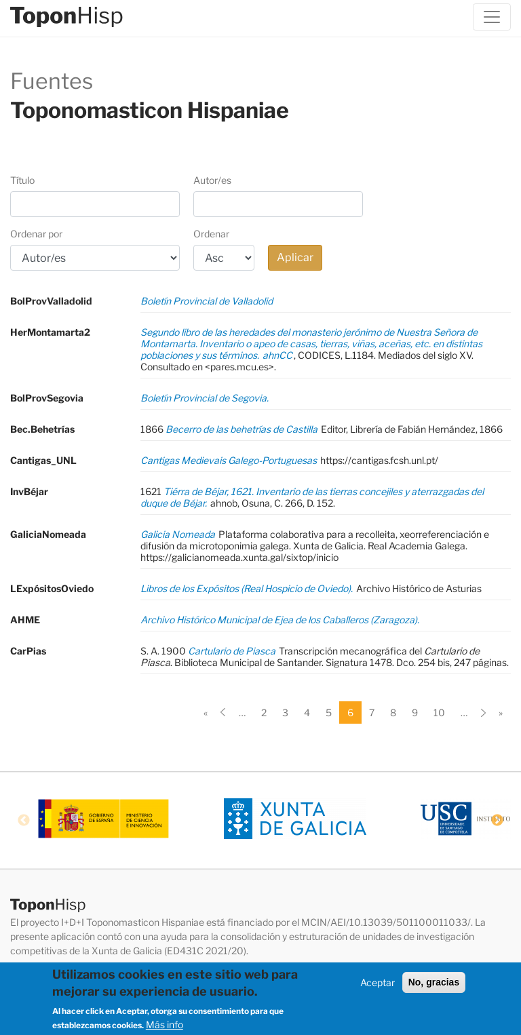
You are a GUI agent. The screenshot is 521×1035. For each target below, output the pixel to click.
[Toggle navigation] (492, 17)
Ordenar (211, 233)
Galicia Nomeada (177, 534)
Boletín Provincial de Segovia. (204, 398)
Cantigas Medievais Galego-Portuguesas (228, 460)
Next (497, 820)
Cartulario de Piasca (231, 651)
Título (22, 180)
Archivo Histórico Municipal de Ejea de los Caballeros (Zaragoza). (279, 619)
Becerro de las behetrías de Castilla (241, 429)
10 (439, 712)
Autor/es (212, 180)
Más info (164, 1026)
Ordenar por (36, 233)
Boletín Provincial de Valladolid (206, 301)
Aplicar (295, 257)
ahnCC (277, 355)
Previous (24, 820)
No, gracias (433, 983)
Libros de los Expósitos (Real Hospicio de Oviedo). (246, 588)
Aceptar (377, 984)
